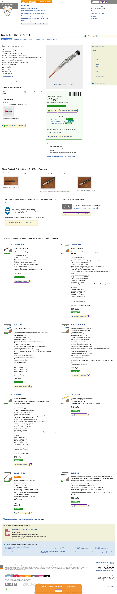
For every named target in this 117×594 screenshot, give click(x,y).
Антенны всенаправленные (80, 547)
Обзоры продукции (19, 565)
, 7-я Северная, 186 (57, 123)
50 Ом (15, 31)
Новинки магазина (9, 565)
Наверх (112, 562)
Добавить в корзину (67, 110)
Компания (94, 13)
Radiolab (21, 31)
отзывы (101, 13)
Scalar (97, 69)
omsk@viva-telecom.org (106, 580)
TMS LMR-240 (75, 473)
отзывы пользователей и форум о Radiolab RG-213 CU (89, 207)
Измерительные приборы (29, 8)
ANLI (97, 54)
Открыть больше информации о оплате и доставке (61, 156)
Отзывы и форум (39, 39)
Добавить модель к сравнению (13, 126)
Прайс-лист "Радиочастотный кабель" (26, 529)
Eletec (97, 57)
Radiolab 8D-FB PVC (78, 325)
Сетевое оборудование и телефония (33, 11)
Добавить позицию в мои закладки (60, 136)
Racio (97, 59)
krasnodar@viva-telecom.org (105, 570)
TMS (97, 74)
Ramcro (97, 64)
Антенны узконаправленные (100, 547)
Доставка (94, 18)
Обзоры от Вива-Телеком (41, 23)
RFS (97, 66)
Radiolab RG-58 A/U (20, 325)
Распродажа (30, 23)
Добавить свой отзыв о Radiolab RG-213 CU (21, 223)
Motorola (9, 576)
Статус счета (110, 586)
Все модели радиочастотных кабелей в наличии (21, 519)
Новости (93, 8)
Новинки (23, 23)
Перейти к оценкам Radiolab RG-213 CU (76, 214)
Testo (21, 576)
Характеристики (17, 39)
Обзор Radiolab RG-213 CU (61, 84)
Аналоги (31, 39)
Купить (52, 110)
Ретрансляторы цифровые (103, 552)
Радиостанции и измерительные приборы (50, 572)
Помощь (73, 565)
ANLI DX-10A (75, 394)
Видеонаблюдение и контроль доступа (34, 16)
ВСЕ (47, 576)
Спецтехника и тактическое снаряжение (34, 18)
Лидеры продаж (50, 565)
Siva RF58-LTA (76, 245)
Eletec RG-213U (19, 245)
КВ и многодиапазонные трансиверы (51, 548)
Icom (16, 576)
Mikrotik (40, 576)
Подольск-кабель (100, 76)
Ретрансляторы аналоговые (83, 552)
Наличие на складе (30, 565)
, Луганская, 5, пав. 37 (59, 121)
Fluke (27, 576)
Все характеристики (7, 76)
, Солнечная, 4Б (58, 119)
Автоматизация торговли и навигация (33, 13)
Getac (33, 576)
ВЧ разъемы (7, 552)
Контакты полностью (101, 562)
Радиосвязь (25, 5)
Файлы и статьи (51, 39)
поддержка (102, 6)
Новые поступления (41, 565)
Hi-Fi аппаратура (26, 21)
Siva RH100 (17, 394)
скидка (67, 102)
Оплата (93, 16)
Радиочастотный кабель (7, 31)
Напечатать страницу (100, 83)
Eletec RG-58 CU (19, 473)
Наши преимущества (98, 11)
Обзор (25, 39)
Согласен (58, 591)
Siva (97, 71)
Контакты (94, 6)
